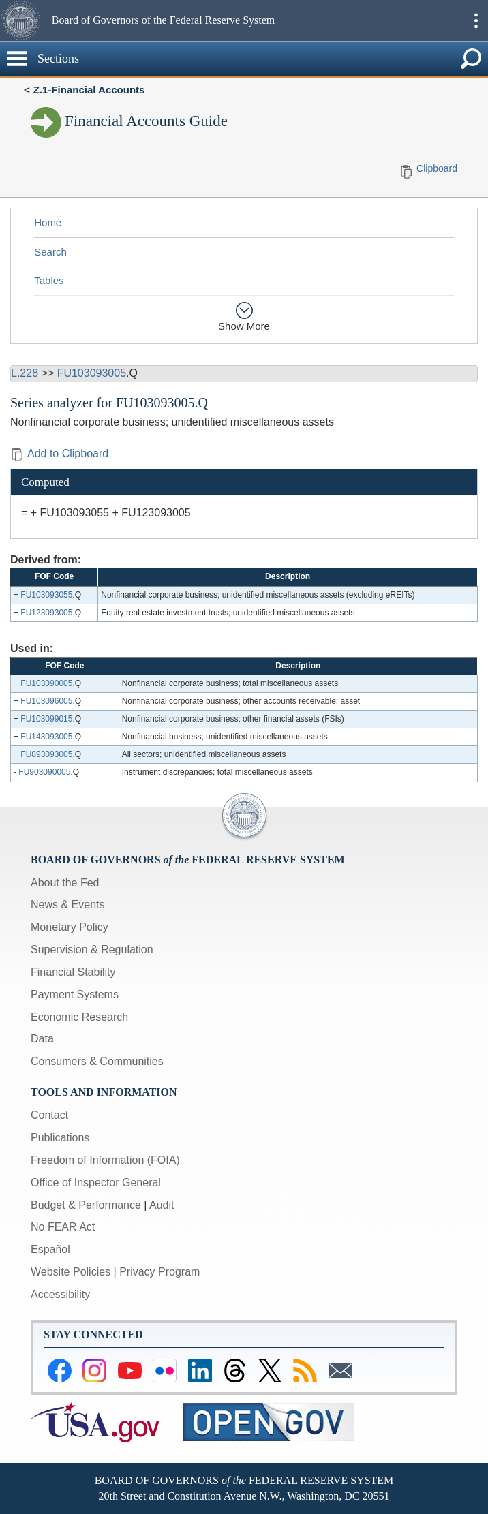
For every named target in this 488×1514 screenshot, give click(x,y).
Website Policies (70, 1272)
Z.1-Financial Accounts (89, 89)
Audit (161, 1205)
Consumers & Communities (97, 1061)
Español (50, 1249)
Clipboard (436, 168)
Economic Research (79, 1017)
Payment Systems (75, 994)
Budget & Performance (86, 1205)
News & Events (67, 904)
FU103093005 (91, 373)
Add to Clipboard (59, 453)
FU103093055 (46, 595)
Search (50, 252)
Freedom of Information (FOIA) (105, 1160)
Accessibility (60, 1294)
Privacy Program (159, 1272)
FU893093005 (46, 754)
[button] (24, 20)
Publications (60, 1137)
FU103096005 (46, 701)
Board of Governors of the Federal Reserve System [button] (163, 20)
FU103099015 (46, 719)
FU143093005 (46, 736)
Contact (49, 1115)
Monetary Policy (69, 927)
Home (47, 222)
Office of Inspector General (96, 1182)
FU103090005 (46, 683)
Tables (48, 280)
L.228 (24, 373)
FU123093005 (46, 612)
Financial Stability (73, 972)
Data (42, 1039)
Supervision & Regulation (92, 949)
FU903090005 (44, 772)
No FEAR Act (63, 1227)
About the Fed (65, 883)
